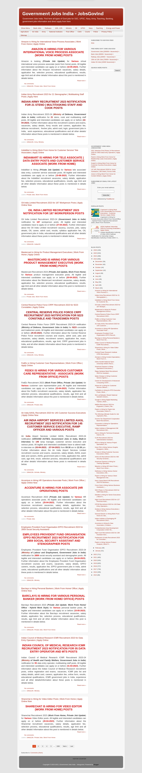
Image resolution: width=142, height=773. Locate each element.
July (96, 276)
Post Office (70, 32)
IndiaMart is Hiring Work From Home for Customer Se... (107, 301)
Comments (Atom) (36, 753)
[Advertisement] (106, 108)
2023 (95, 259)
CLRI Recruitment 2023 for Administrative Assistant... (104, 438)
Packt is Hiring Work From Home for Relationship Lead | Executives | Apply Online (104, 158)
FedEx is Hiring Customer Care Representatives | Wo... (105, 320)
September (99, 270)
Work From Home (49, 86)
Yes (82, 9)
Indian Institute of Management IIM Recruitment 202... (106, 429)
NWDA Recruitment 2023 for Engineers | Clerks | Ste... (104, 405)
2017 (95, 569)
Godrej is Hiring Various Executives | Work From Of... (107, 510)
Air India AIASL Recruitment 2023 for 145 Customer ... (107, 324)
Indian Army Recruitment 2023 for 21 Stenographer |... (107, 296)
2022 (95, 554)
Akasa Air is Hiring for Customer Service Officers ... (105, 386)
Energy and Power (113, 28)
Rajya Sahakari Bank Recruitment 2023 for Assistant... (106, 372)
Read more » (81, 80)
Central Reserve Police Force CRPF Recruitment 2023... (107, 315)
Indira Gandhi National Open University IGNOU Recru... (104, 362)
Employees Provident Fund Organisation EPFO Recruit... (105, 334)
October (98, 267)
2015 (95, 575)
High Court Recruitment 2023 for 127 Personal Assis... (107, 500)
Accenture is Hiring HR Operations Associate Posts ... (106, 329)
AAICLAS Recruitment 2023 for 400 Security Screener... (107, 457)
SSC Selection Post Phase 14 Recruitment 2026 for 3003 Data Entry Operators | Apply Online (105, 152)
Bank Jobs (37, 28)
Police (95, 32)
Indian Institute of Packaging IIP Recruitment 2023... (105, 519)
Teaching (99, 28)
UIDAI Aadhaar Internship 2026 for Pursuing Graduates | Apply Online (110, 228)
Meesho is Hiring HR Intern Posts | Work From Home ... (106, 467)
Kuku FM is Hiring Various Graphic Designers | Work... (106, 448)
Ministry (69, 28)
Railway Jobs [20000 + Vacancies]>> (103, 57)
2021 (95, 557)
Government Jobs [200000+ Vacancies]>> (105, 51)
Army (44, 32)
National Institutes (55, 32)
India (28, 436)
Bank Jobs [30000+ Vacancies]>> (102, 54)
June (97, 279)
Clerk (80, 32)
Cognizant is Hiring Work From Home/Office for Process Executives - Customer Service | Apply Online (110, 212)
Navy (91, 28)
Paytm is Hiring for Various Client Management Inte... (106, 476)
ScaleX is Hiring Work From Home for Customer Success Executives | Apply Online (103, 165)
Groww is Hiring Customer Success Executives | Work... (107, 453)
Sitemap (24, 35)
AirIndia (36, 472)
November (99, 264)
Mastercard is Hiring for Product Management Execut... (105, 310)
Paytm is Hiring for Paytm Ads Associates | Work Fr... (105, 410)
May (97, 282)
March (97, 288)
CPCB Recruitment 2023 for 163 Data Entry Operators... (107, 505)
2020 (95, 560)
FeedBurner (110, 199)
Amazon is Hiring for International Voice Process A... (106, 291)
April (97, 285)
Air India (35, 32)
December (99, 261)
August (97, 273)
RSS (92, 43)
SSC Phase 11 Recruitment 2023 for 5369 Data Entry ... (107, 491)
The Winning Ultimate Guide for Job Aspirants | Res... (107, 415)
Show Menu (25, 28)
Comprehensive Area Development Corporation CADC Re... (106, 529)
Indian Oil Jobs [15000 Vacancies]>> (103, 62)
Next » (65, 746)
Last (71, 746)
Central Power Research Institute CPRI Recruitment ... (106, 353)
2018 (95, 566)
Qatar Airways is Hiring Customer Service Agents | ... (106, 377)
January (98, 551)
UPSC (83, 28)
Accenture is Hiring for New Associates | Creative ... (104, 524)
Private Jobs (38, 86)
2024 (95, 256)
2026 (95, 250)
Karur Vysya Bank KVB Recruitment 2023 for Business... (107, 481)
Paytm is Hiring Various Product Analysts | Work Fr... (105, 543)
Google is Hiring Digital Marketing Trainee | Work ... (106, 400)
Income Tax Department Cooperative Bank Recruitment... (107, 419)
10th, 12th (58, 28)
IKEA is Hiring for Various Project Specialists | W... (106, 443)
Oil (76, 28)
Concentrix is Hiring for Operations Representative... (106, 424)
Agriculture (25, 32)
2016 (95, 572)
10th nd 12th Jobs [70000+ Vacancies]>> (105, 59)
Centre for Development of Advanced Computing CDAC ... (107, 381)
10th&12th (30, 86)
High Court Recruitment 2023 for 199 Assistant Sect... (107, 533)
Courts (87, 32)
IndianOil (37, 244)
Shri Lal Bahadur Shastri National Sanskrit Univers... (106, 396)
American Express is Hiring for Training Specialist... (105, 462)
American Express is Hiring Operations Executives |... (104, 367)
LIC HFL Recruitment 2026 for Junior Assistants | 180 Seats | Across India (103, 170)
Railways (48, 28)
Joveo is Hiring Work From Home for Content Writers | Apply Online (103, 175)
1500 (58, 746)
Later (60, 9)
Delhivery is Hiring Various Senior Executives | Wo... (106, 472)
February (98, 548)
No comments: (29, 83)
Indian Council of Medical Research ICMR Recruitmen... (107, 343)
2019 (95, 563)
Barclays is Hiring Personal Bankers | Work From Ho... (107, 339)
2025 (95, 253)
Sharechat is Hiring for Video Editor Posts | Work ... (107, 348)
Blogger (96, 764)
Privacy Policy (106, 32)
